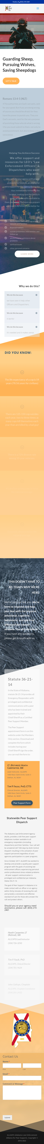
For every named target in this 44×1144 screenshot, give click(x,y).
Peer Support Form (22, 803)
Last (24, 1069)
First (4, 1069)
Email (6, 1074)
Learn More (27, 254)
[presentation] (20, 1111)
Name (6, 1061)
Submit (7, 1117)
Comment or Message (13, 1084)
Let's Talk (11, 81)
